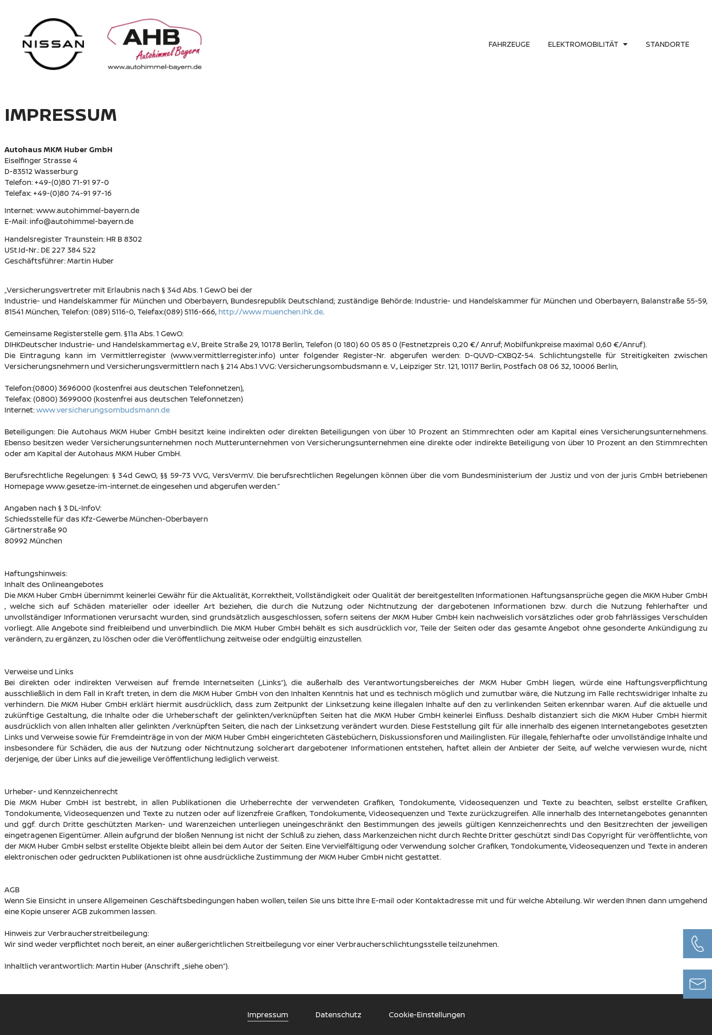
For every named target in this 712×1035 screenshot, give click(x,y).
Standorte (667, 44)
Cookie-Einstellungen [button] (427, 1015)
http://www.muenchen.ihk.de (270, 312)
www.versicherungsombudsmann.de (103, 410)
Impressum (267, 1015)
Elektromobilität (588, 44)
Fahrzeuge (509, 44)
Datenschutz (338, 1015)
